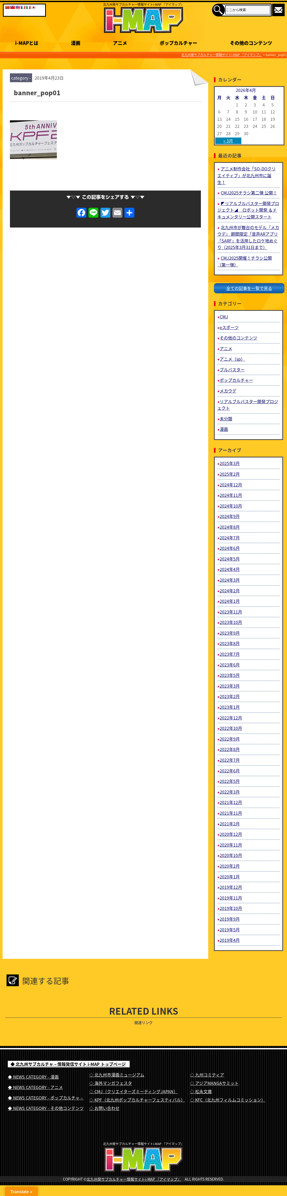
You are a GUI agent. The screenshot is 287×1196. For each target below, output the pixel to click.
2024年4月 (230, 569)
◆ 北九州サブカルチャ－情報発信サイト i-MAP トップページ (68, 1064)
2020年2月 (230, 866)
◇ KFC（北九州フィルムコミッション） (227, 1100)
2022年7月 (230, 760)
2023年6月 (230, 665)
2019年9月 (230, 919)
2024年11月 (231, 495)
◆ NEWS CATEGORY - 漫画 (33, 1077)
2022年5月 (230, 781)
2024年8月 (230, 527)
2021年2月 (230, 823)
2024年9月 (230, 516)
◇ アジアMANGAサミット (214, 1083)
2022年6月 (230, 770)
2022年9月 (230, 739)
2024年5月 (230, 559)
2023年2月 (230, 696)
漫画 (224, 429)
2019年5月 (230, 929)
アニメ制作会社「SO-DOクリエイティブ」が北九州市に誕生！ (246, 175)
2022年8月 (230, 749)
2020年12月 (231, 834)
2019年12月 (231, 887)
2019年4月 (230, 940)
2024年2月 (230, 590)
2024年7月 (230, 537)
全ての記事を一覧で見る (249, 288)
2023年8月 (230, 643)
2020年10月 (231, 855)
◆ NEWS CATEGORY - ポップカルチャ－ (46, 1097)
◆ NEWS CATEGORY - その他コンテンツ (46, 1108)
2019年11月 (231, 898)
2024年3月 (230, 580)
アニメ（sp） (232, 359)
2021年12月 (231, 802)
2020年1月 (230, 876)
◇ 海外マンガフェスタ (110, 1083)
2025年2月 (230, 474)
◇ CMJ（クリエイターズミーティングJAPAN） (133, 1091)
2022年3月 (230, 792)
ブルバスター (232, 369)
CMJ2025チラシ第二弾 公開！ (249, 192)
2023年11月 (231, 612)
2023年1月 (230, 707)
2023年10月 (231, 622)
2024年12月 (231, 484)
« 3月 (228, 141)
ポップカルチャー (236, 380)
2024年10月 (231, 506)
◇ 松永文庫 (201, 1091)
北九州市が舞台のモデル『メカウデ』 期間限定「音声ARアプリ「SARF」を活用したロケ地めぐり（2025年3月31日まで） (248, 237)
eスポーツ (229, 327)
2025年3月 (230, 463)
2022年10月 (231, 728)
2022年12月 (231, 718)
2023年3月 (230, 686)
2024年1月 (230, 601)
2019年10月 (231, 908)
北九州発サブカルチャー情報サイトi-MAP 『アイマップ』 (134, 1189)
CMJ (224, 316)
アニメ (226, 348)
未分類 (226, 418)
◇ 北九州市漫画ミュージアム (116, 1075)
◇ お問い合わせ (104, 1108)
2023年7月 (230, 654)
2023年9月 (230, 633)
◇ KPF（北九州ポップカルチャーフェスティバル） (137, 1100)
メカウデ (228, 391)
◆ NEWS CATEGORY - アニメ (35, 1087)
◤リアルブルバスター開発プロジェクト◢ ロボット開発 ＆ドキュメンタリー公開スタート (248, 210)
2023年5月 (230, 675)
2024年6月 (230, 548)
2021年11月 (231, 813)
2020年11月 (231, 845)
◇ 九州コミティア (207, 1075)
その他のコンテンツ (238, 338)
